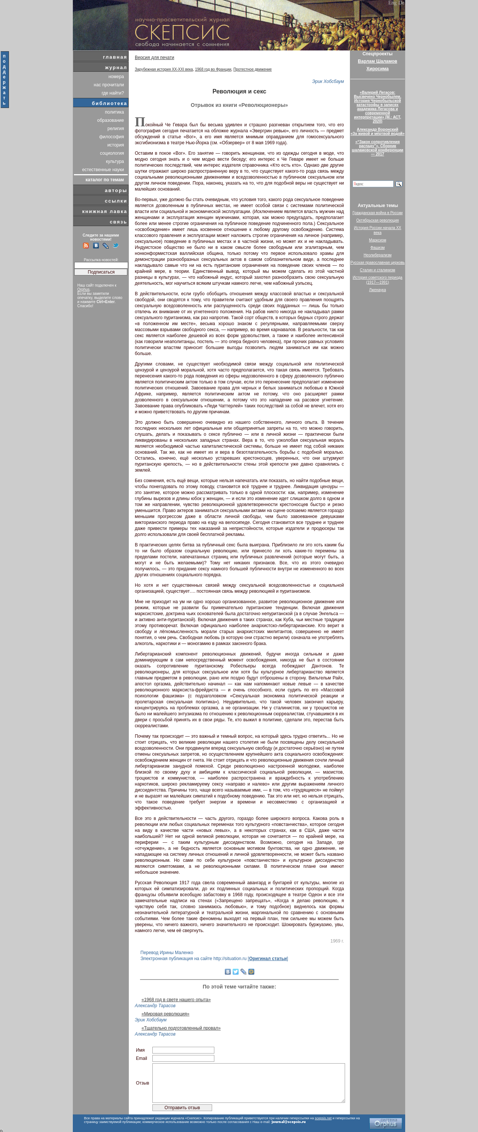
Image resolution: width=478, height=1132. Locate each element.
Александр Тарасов (155, 1005)
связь (118, 222)
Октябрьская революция (377, 220)
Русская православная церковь (377, 262)
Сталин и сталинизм (377, 270)
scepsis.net (323, 1118)
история (115, 145)
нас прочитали (109, 84)
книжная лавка (104, 211)
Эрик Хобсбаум (328, 81)
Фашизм (377, 248)
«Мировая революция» (165, 1014)
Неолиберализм (378, 255)
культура (115, 161)
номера (116, 76)
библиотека (109, 103)
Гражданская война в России (378, 213)
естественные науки (103, 169)
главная (115, 57)
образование (110, 120)
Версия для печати (154, 57)
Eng (392, 3)
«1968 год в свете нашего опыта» (176, 999)
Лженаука (377, 290)
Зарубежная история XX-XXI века (164, 69)
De (401, 3)
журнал (116, 67)
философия (111, 136)
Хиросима (377, 68)
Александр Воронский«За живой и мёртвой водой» (377, 131)
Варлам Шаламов (377, 61)
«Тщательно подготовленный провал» (181, 1028)
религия (116, 128)
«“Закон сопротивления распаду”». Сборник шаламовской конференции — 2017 (377, 148)
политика (114, 112)
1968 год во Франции (213, 69)
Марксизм (377, 240)
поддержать (5, 79)
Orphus (83, 289)
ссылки (116, 201)
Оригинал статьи (268, 958)
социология (112, 153)
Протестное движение (252, 69)
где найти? (113, 93)
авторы (116, 190)
